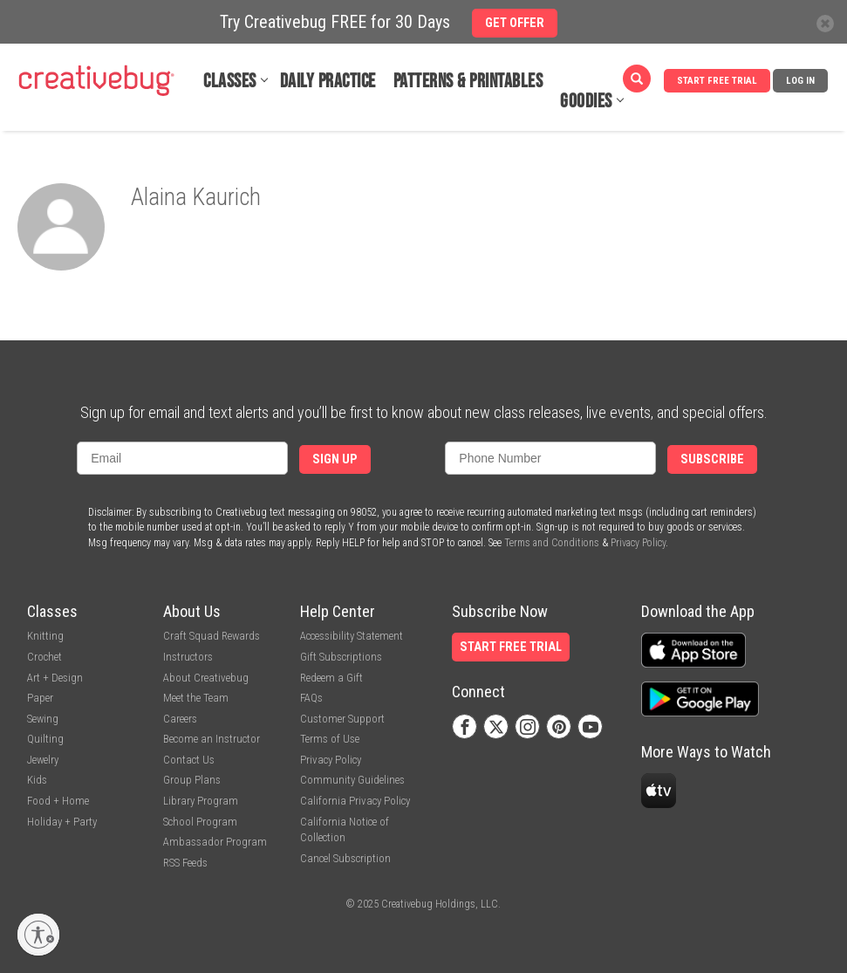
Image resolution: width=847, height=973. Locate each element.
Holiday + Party (62, 821)
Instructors (188, 656)
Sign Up (335, 459)
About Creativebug (206, 677)
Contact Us (189, 759)
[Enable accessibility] (38, 935)
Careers (180, 718)
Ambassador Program (215, 841)
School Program (200, 821)
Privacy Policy (638, 543)
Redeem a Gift (331, 677)
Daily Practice (328, 81)
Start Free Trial (717, 80)
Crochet (44, 656)
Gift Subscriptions (341, 656)
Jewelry (42, 759)
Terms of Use (329, 738)
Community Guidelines (352, 779)
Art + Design (55, 677)
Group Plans (192, 779)
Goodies (586, 101)
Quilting (45, 738)
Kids (37, 779)
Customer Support (342, 718)
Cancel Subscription (345, 858)
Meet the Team (196, 697)
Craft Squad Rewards (211, 635)
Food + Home (58, 800)
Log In (800, 80)
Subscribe (712, 459)
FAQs (311, 697)
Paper (40, 697)
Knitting (45, 635)
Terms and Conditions (551, 543)
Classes (229, 81)
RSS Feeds (185, 862)
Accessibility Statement (351, 635)
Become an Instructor (211, 738)
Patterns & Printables (468, 81)
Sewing (42, 718)
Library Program (200, 800)
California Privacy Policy (355, 800)
